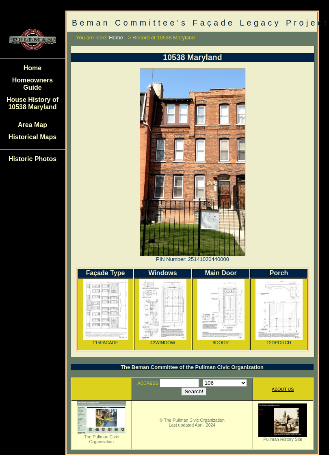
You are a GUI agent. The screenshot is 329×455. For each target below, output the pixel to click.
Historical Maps (32, 137)
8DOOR (221, 340)
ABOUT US (283, 389)
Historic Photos (32, 158)
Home (32, 68)
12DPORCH (279, 340)
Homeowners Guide (32, 84)
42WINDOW (162, 340)
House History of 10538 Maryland (32, 103)
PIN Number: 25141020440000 (192, 259)
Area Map (32, 124)
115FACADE (105, 340)
